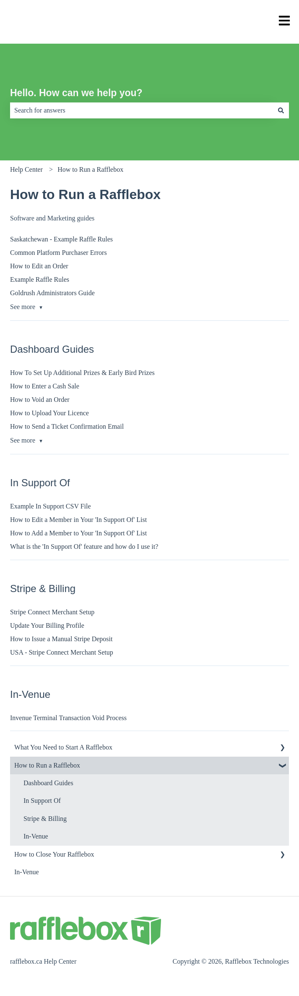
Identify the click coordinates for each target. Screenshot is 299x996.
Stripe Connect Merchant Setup (52, 612)
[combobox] (141, 110)
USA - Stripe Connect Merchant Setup (61, 652)
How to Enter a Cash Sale (44, 386)
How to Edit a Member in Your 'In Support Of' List (78, 519)
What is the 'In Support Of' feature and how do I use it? (84, 546)
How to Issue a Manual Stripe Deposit (61, 638)
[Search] (281, 110)
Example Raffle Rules (39, 279)
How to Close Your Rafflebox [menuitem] (54, 854)
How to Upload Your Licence (49, 413)
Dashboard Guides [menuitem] (48, 782)
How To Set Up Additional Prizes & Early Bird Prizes (82, 372)
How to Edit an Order (39, 266)
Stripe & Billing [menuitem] (45, 818)
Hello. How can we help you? (76, 92)
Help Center (26, 169)
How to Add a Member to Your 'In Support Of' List (78, 533)
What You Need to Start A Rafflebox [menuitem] (63, 747)
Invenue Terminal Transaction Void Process (68, 717)
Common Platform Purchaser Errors (58, 252)
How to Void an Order (40, 399)
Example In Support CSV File (50, 506)
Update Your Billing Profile (47, 625)
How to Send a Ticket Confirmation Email (67, 426)
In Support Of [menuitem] (42, 800)
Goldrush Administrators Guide (52, 292)
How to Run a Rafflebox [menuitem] (47, 765)
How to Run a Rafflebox (90, 169)
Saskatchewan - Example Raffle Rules (61, 239)
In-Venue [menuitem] (35, 836)
